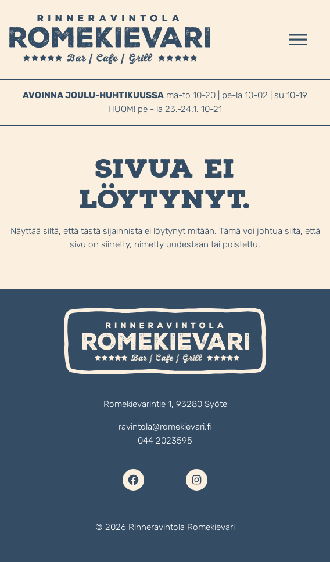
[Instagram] (197, 480)
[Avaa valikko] (298, 39)
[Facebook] (133, 480)
